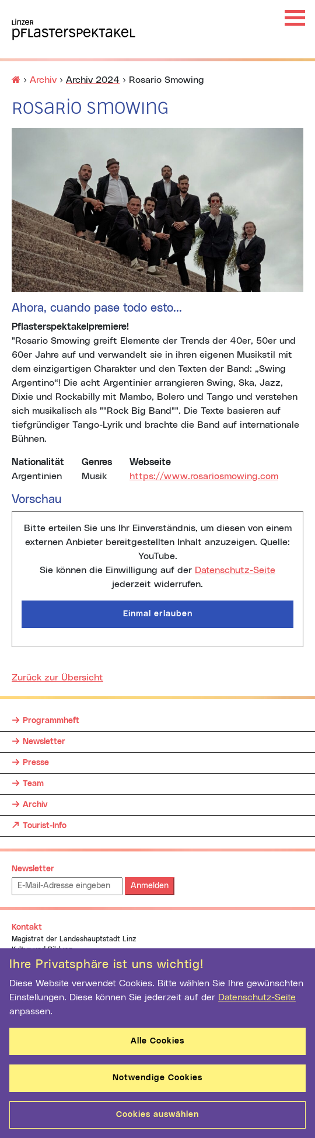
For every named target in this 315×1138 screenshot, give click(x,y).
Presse (36, 763)
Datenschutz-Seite (235, 570)
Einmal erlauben (157, 614)
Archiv (43, 80)
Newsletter (44, 742)
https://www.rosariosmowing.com (204, 476)
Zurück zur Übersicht (57, 677)
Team (33, 784)
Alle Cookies (157, 1041)
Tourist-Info (44, 823)
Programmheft (51, 721)
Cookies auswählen (157, 1115)
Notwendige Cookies (157, 1078)
